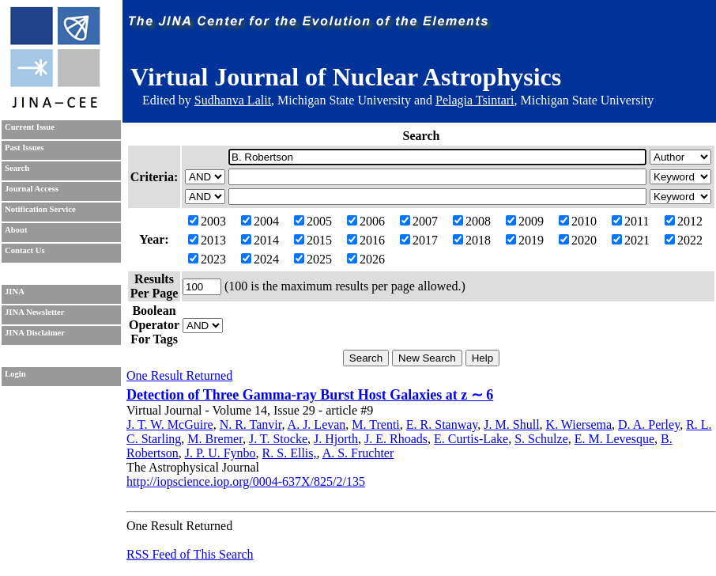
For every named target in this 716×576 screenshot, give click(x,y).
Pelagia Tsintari (474, 100)
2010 (578, 221)
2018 (472, 240)
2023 (207, 259)
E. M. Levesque (614, 438)
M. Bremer (215, 438)
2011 (630, 221)
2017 (419, 240)
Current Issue (30, 127)
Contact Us (25, 250)
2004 (260, 221)
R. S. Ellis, (289, 453)
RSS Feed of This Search (190, 554)
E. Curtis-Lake (471, 438)
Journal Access (31, 188)
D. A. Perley (649, 424)
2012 (684, 221)
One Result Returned (179, 375)
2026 (366, 259)
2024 (260, 259)
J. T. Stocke (278, 438)
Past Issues (24, 147)
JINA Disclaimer (35, 332)
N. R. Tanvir (251, 424)
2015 (313, 240)
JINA (14, 291)
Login (15, 373)
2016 (366, 240)
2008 (472, 221)
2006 (366, 221)
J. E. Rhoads (396, 438)
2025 (313, 259)
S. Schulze (541, 438)
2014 (260, 240)
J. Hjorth (336, 438)
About (16, 229)
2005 (313, 221)
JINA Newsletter (34, 312)
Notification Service (40, 209)
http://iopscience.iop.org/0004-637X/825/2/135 (245, 481)
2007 (419, 221)
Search (17, 168)
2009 (525, 221)
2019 (525, 240)
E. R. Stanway (442, 424)
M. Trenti (375, 424)
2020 (578, 240)
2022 (684, 240)
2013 (207, 240)
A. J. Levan (317, 424)
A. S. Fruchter (358, 453)
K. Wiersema (579, 424)
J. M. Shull (511, 424)
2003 (207, 221)
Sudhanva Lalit (232, 100)
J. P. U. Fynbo (220, 453)
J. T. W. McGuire (169, 424)
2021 (631, 240)
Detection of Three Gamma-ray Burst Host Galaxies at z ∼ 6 (309, 395)
